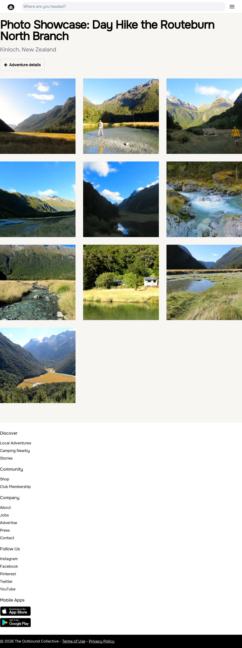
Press (5, 530)
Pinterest (8, 573)
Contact (7, 537)
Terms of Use (73, 641)
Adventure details (22, 64)
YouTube (7, 589)
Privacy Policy (101, 641)
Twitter (6, 581)
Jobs (4, 515)
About (5, 507)
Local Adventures (15, 443)
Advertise (8, 522)
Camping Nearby (15, 450)
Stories (6, 458)
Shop (4, 479)
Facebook (9, 566)
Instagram (9, 558)
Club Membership (15, 486)
